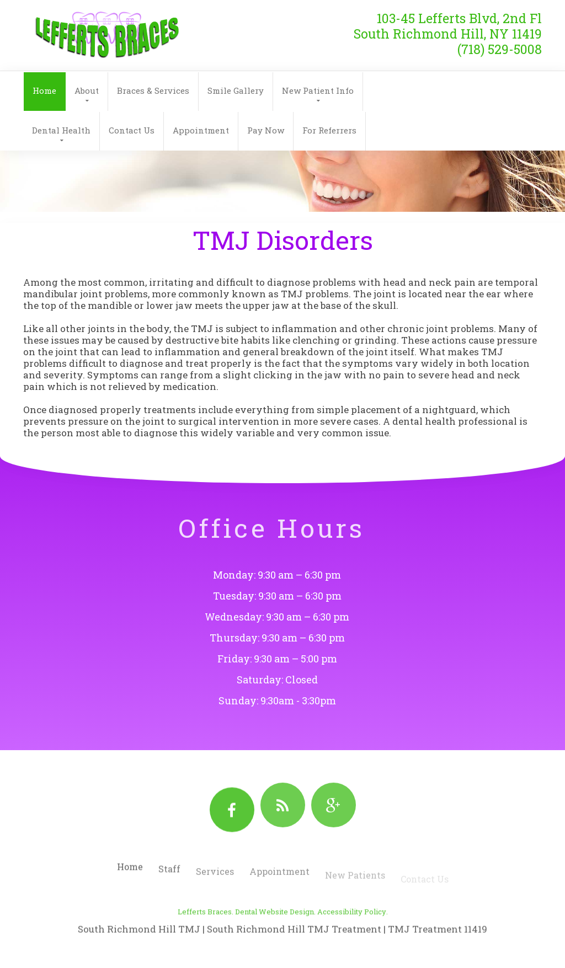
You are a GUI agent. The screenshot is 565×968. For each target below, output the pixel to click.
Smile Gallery (235, 90)
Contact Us (131, 130)
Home (44, 90)
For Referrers (329, 130)
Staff (169, 881)
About (86, 90)
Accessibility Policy (351, 931)
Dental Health (61, 130)
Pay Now (265, 130)
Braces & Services (153, 90)
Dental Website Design (274, 931)
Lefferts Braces (205, 931)
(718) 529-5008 (499, 42)
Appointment (201, 130)
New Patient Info (318, 90)
